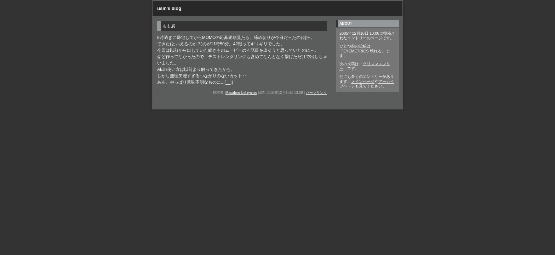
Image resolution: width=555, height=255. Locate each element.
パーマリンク (316, 93)
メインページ (362, 81)
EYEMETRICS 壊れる (362, 51)
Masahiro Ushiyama (241, 93)
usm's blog (169, 8)
